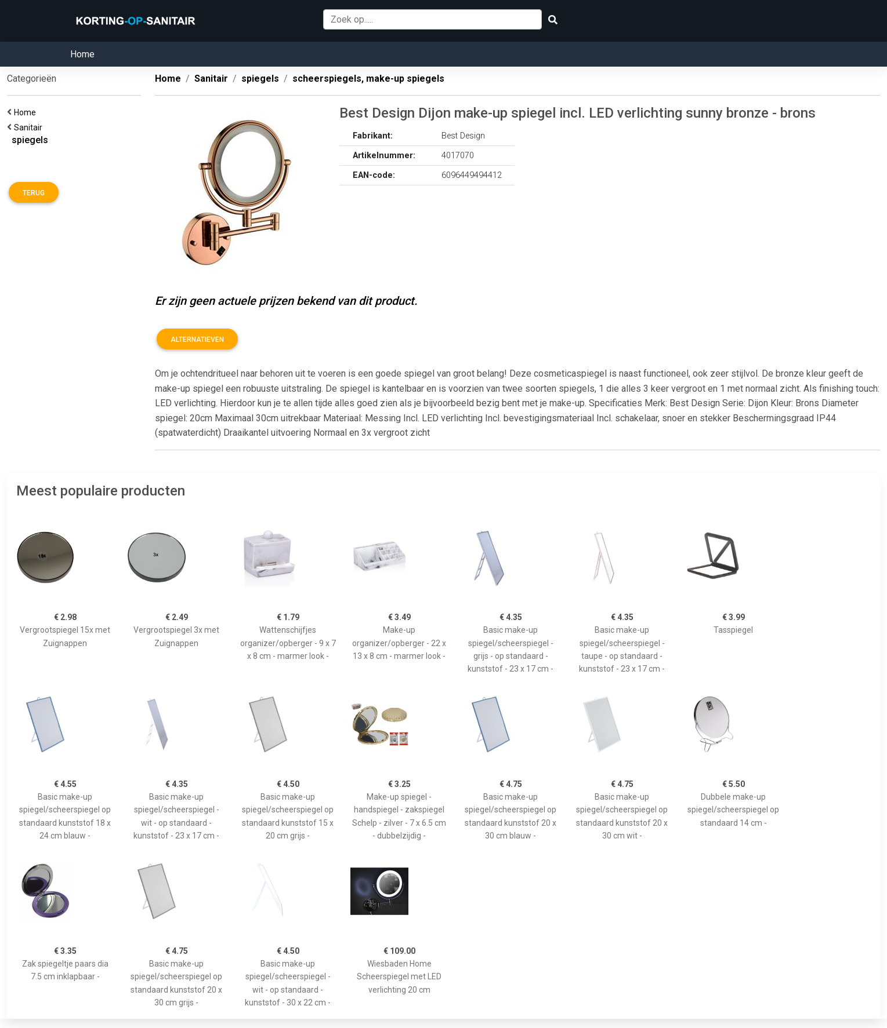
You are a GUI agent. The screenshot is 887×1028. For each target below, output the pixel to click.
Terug (34, 193)
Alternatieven (197, 340)
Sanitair (30, 127)
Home (82, 54)
